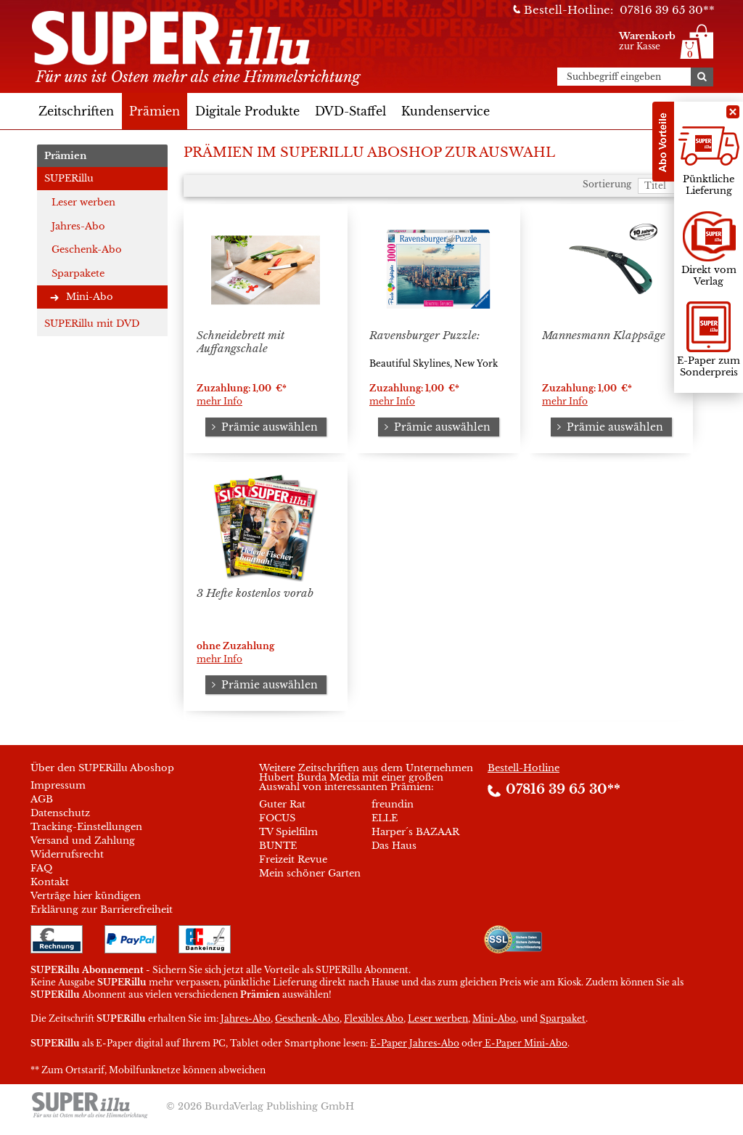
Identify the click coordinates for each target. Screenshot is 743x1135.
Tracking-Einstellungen (86, 827)
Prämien (154, 111)
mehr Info (219, 401)
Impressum (58, 785)
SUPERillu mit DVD (91, 323)
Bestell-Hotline (523, 768)
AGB (41, 799)
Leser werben (83, 202)
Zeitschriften (76, 111)
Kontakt (49, 882)
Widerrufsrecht (67, 854)
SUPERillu (69, 178)
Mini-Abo (89, 296)
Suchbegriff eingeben (614, 77)
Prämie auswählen (263, 427)
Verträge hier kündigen (85, 896)
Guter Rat (282, 804)
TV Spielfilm (288, 832)
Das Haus (394, 845)
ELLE (385, 818)
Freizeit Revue (293, 859)
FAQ (41, 868)
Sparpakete (78, 273)
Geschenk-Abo (87, 249)
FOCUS (277, 818)
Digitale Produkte (247, 111)
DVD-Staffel (350, 111)
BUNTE (278, 845)
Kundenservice (445, 111)
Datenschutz (60, 813)
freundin (393, 804)
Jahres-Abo (78, 226)
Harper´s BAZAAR (415, 832)
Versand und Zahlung (82, 840)
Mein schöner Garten (310, 873)
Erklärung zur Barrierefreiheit (101, 909)
